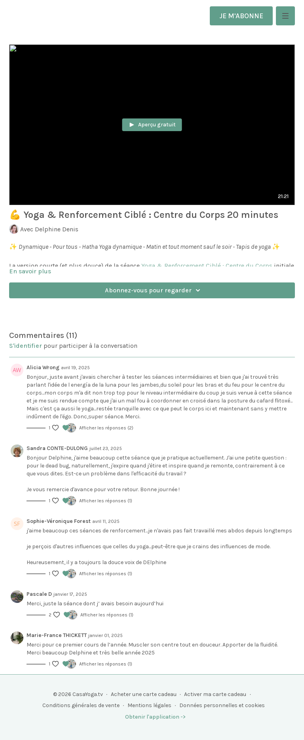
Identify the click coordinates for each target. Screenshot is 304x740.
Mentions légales (149, 705)
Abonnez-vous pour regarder (154, 290)
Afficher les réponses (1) (105, 501)
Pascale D (39, 594)
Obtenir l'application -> (155, 716)
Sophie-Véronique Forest (59, 521)
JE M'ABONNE (241, 15)
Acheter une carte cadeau (144, 694)
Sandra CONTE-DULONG (57, 448)
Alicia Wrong (43, 367)
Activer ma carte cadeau (215, 694)
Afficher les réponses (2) (106, 428)
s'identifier (25, 345)
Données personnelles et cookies (222, 705)
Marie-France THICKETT (57, 635)
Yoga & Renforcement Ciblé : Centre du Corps (206, 265)
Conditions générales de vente (81, 705)
